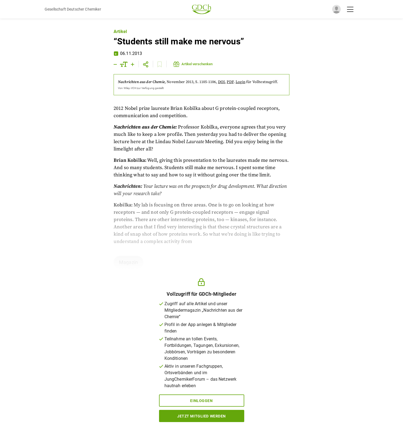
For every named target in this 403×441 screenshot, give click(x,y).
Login (240, 82)
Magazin (128, 262)
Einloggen (201, 401)
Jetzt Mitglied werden (201, 416)
